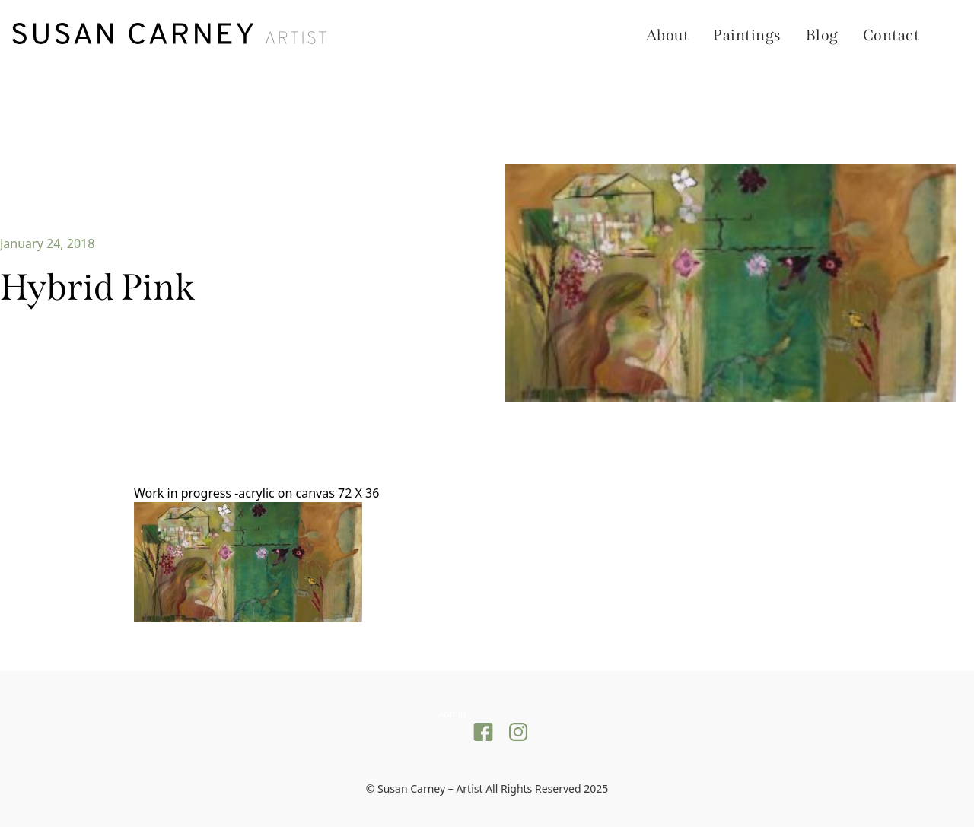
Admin (452, 714)
